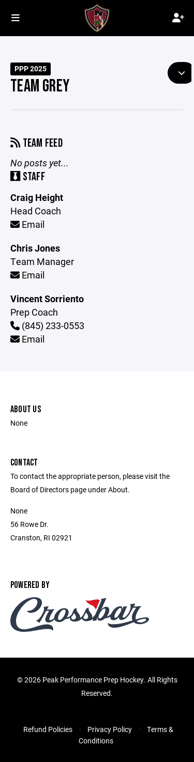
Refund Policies (47, 729)
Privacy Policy (109, 729)
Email (27, 224)
